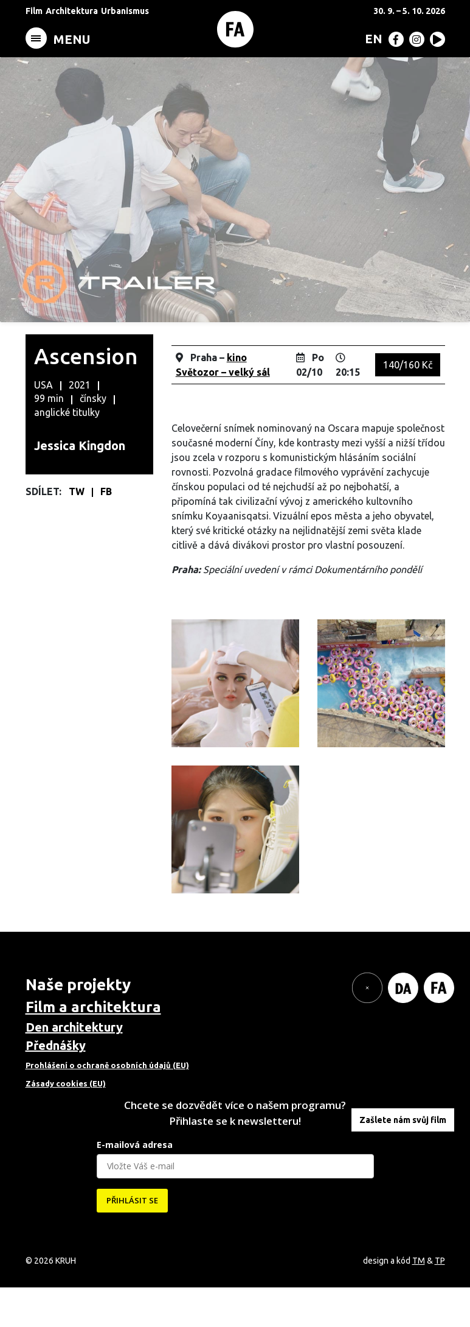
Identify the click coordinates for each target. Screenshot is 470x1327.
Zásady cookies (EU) (66, 1123)
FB (106, 531)
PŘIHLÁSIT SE (132, 1239)
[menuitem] (371, 38)
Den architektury (74, 1067)
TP (440, 1300)
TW (78, 531)
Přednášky (56, 1085)
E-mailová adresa (135, 1184)
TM (418, 1300)
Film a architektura (93, 1046)
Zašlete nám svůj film (402, 1159)
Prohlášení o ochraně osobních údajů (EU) (107, 1104)
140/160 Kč (407, 404)
